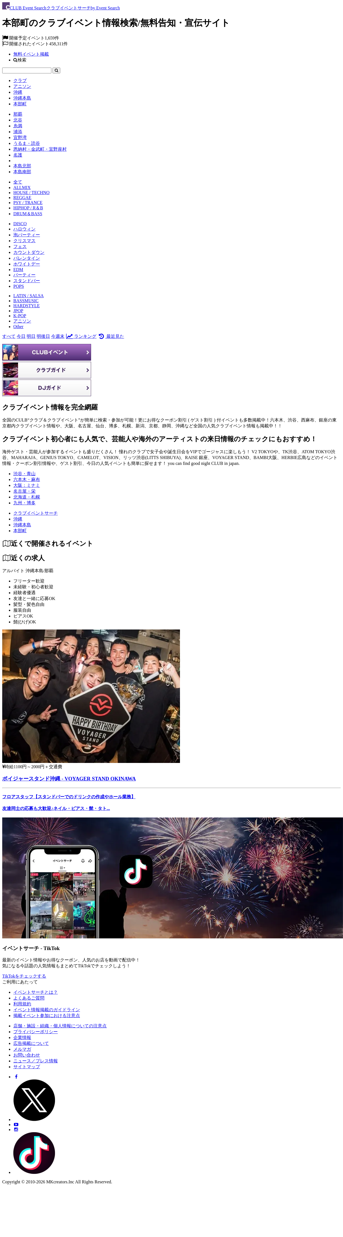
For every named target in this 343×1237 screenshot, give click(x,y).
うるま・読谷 (26, 143)
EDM (18, 269)
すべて (9, 336)
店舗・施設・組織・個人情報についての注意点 (60, 1025)
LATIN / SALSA (28, 295)
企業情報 (22, 1037)
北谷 (17, 120)
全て (17, 182)
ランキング (81, 336)
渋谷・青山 (24, 473)
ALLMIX (22, 187)
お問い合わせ (26, 1055)
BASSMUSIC (26, 300)
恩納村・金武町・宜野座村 (40, 149)
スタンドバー (26, 280)
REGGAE (22, 197)
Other (18, 326)
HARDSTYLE (26, 305)
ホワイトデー (26, 264)
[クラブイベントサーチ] (35, 513)
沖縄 (17, 92)
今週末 (57, 336)
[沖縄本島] (22, 524)
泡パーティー (26, 234)
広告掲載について (31, 1043)
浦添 (17, 131)
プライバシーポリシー (35, 1031)
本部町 (20, 103)
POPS (18, 286)
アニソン (22, 86)
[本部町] (20, 530)
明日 (31, 336)
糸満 (17, 125)
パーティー (24, 274)
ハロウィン (24, 229)
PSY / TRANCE (27, 202)
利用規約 (22, 1004)
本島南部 (22, 171)
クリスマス (24, 240)
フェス (20, 246)
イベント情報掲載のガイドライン (46, 1009)
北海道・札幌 (26, 497)
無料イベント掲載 (31, 54)
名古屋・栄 (24, 491)
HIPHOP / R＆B (28, 207)
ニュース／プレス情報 (35, 1060)
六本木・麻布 (26, 479)
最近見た (110, 336)
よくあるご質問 (28, 998)
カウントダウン (28, 252)
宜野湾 (20, 137)
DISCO (20, 223)
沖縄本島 (22, 98)
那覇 (17, 114)
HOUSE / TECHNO (31, 192)
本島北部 (22, 165)
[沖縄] (17, 519)
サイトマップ (26, 1066)
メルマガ (22, 1049)
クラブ (20, 80)
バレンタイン (26, 258)
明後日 (43, 336)
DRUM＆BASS (27, 213)
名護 (17, 155)
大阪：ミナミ (26, 485)
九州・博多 (24, 502)
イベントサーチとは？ (35, 992)
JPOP (18, 310)
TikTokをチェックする (24, 976)
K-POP (19, 315)
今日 (21, 336)
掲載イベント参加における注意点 (46, 1015)
